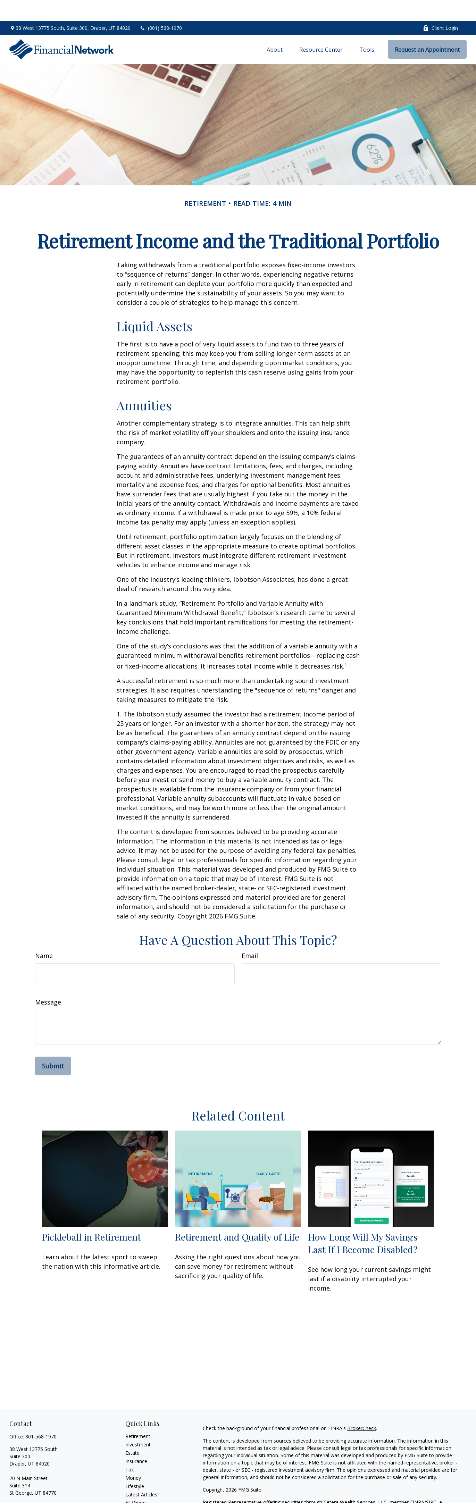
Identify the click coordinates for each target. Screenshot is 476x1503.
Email (250, 935)
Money (133, 1457)
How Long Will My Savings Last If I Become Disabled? (363, 1222)
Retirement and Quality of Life (237, 1216)
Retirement (137, 1415)
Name (44, 935)
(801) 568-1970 (160, 7)
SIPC (431, 1481)
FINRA (417, 1481)
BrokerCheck (361, 1407)
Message (48, 981)
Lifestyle (134, 1465)
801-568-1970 (41, 1415)
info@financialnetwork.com (39, 1484)
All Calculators (141, 1490)
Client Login (440, 7)
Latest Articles (141, 1473)
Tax (129, 1448)
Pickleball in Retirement (91, 1216)
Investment (138, 1423)
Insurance (136, 1440)
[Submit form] (53, 1045)
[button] (275, 28)
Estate (132, 1432)
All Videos (136, 1482)
